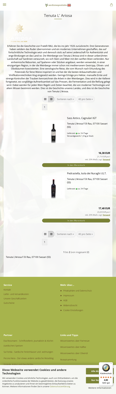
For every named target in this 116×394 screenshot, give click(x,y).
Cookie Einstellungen (73, 310)
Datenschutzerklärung (60, 386)
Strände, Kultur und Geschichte (18, 364)
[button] (45, 99)
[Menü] (111, 364)
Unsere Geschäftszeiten (15, 298)
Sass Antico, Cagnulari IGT (82, 118)
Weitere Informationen (99, 387)
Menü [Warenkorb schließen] (4, 4)
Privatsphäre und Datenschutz (77, 290)
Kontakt (7, 289)
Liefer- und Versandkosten (16, 294)
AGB (65, 300)
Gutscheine (9, 302)
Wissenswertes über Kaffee (73, 347)
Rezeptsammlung (68, 359)
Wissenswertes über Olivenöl (74, 353)
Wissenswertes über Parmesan (75, 340)
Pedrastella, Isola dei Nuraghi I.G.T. (86, 173)
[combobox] (65, 99)
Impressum (68, 295)
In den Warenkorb (76, 165)
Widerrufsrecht (70, 305)
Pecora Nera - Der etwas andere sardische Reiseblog (28, 358)
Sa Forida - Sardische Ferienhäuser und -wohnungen (28, 351)
